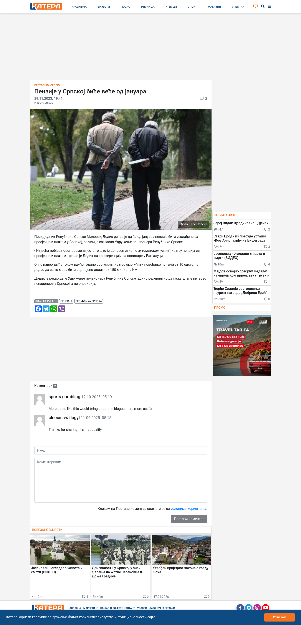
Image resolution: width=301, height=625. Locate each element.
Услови (142, 608)
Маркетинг (90, 608)
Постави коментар (189, 519)
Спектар (238, 6)
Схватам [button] (279, 617)
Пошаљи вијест (111, 608)
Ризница (147, 6)
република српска (89, 301)
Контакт (129, 608)
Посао (125, 6)
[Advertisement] (150, 47)
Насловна (79, 6)
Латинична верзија (162, 608)
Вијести (104, 6)
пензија (66, 301)
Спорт (192, 6)
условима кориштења (188, 509)
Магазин (214, 6)
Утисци (171, 6)
